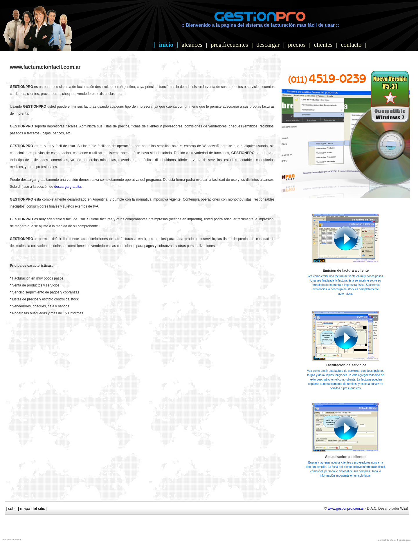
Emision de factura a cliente (345, 270)
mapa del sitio (32, 508)
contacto (351, 44)
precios (297, 44)
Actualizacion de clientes (345, 457)
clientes (323, 44)
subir (12, 508)
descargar (268, 44)
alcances (192, 44)
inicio (166, 44)
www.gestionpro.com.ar (346, 508)
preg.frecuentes (229, 44)
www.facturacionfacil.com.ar (45, 67)
